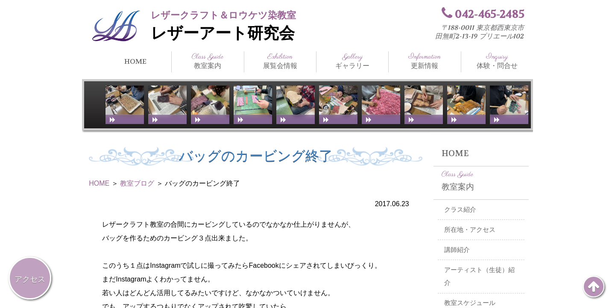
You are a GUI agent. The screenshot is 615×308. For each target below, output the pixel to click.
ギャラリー (352, 61)
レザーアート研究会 (223, 33)
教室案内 (207, 61)
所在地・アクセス (469, 229)
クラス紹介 (460, 209)
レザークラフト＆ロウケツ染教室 (223, 15)
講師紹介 (457, 250)
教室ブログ (137, 183)
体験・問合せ (497, 61)
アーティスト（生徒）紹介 (479, 276)
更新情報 (424, 61)
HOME (135, 61)
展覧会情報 (280, 61)
